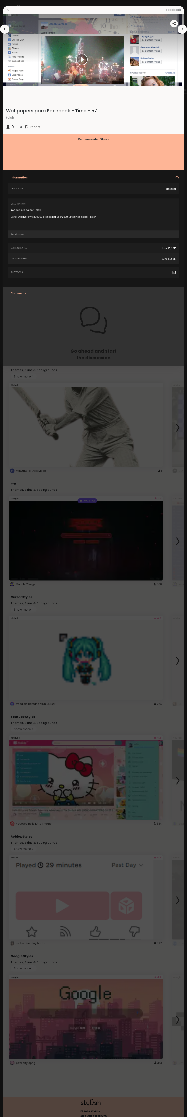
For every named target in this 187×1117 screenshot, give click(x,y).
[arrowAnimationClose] (5, 29)
